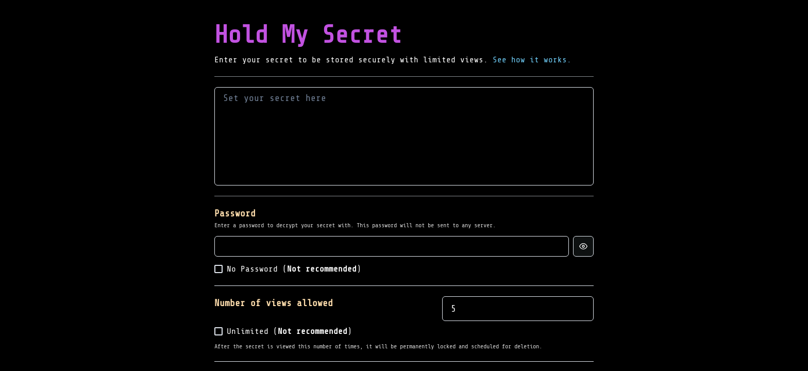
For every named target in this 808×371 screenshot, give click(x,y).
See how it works (530, 59)
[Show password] (583, 246)
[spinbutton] (518, 308)
